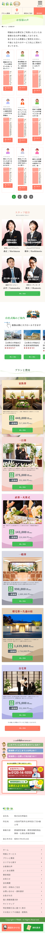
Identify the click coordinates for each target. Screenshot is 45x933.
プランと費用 (5, 13)
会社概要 (7, 883)
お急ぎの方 (7, 895)
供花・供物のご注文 (11, 887)
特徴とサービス (9, 854)
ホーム (5, 26)
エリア (17, 13)
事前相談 (7, 874)
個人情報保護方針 (10, 899)
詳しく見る (22, 293)
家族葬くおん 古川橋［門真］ (10, 80)
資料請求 (39, 13)
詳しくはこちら (8, 88)
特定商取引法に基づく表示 (14, 908)
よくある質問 (8, 870)
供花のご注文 (28, 13)
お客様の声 (7, 866)
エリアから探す (9, 862)
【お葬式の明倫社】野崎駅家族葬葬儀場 (40, 128)
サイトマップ (8, 903)
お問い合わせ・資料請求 (13, 891)
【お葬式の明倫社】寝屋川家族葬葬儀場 (40, 80)
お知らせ (6, 878)
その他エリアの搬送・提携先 (15, 912)
